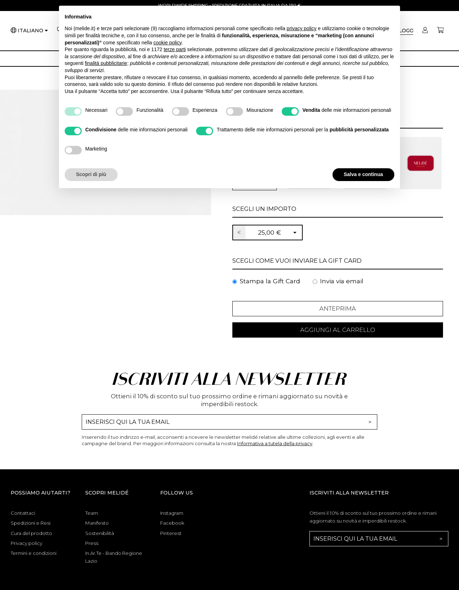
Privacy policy (26, 546)
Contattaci (23, 516)
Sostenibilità (99, 536)
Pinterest (171, 536)
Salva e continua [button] (363, 174)
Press (91, 546)
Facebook (172, 526)
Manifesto (97, 526)
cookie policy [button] (167, 42)
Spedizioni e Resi (30, 526)
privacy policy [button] (302, 28)
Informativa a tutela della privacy (274, 446)
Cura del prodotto (31, 536)
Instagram (171, 516)
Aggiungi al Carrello (338, 332)
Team (91, 516)
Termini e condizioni (33, 556)
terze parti (175, 49)
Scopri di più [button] (91, 174)
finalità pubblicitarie (106, 63)
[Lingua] (33, 31)
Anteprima (337, 309)
